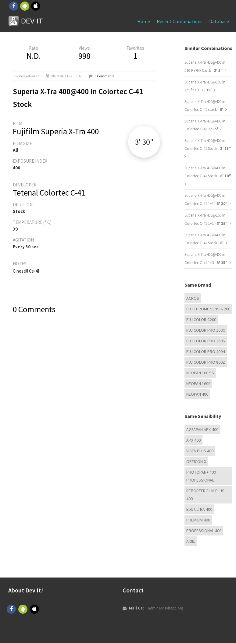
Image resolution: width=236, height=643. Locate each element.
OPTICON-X (196, 461)
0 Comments (104, 76)
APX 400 (193, 440)
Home (143, 21)
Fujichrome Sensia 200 (208, 309)
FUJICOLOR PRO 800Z (205, 362)
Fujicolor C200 (201, 319)
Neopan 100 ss (200, 373)
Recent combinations (179, 21)
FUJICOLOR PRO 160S (205, 341)
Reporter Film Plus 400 (205, 494)
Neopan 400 (197, 394)
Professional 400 (203, 530)
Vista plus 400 (199, 451)
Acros (192, 298)
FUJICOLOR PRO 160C (205, 330)
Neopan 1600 (198, 383)
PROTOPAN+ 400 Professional (201, 476)
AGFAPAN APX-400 (202, 429)
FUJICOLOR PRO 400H (205, 351)
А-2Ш (190, 541)
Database (219, 21)
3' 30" (144, 142)
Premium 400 (198, 520)
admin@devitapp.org (165, 608)
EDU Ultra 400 (199, 509)
